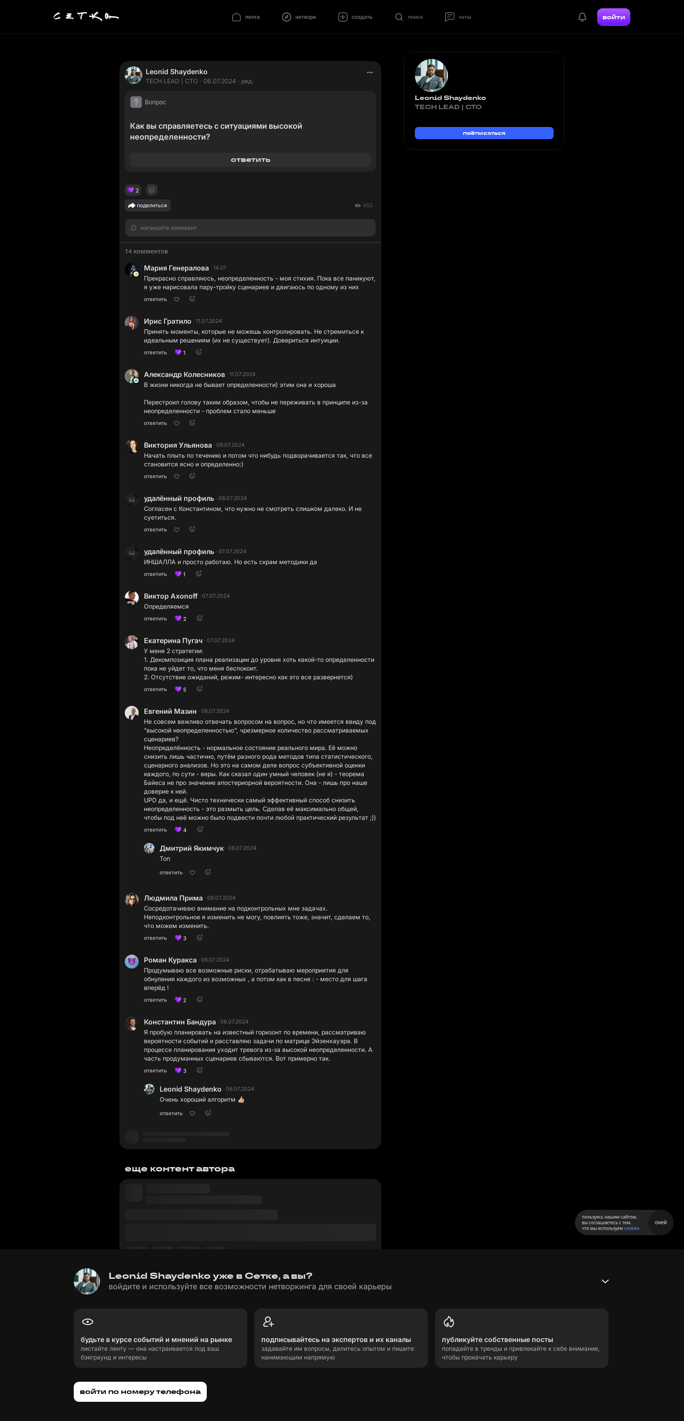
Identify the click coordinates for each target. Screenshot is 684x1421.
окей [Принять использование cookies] (661, 1222)
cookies (632, 1228)
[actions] (370, 72)
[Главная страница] (86, 17)
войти (613, 17)
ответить (250, 159)
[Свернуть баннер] (605, 1281)
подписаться (484, 133)
